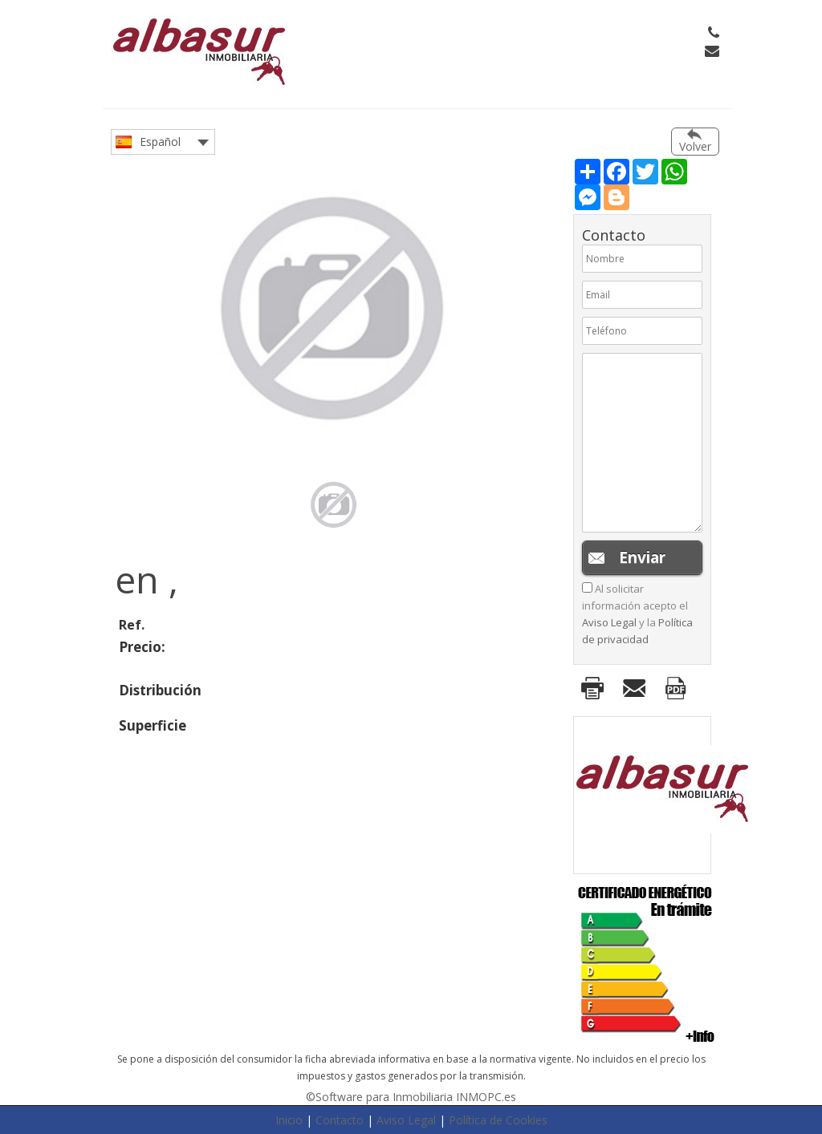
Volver (695, 146)
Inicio (289, 1120)
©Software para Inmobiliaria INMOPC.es (411, 1096)
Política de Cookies (498, 1120)
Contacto (339, 1120)
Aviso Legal (609, 622)
